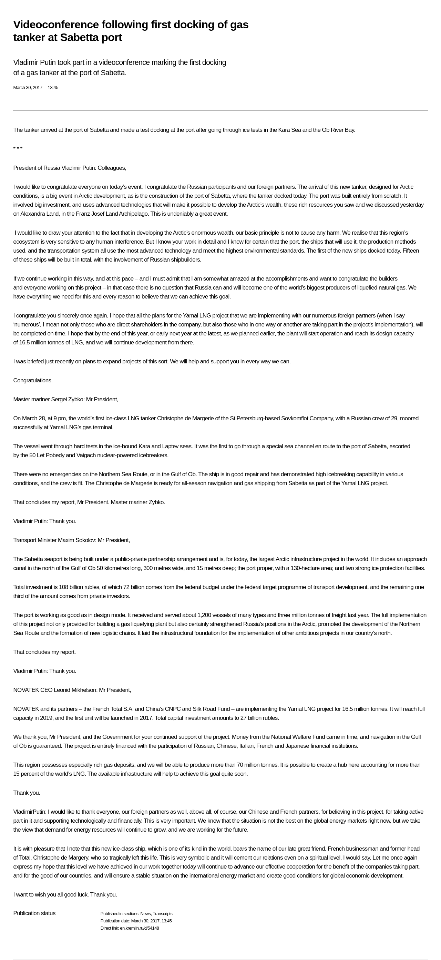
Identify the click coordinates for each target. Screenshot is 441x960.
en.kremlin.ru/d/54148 (139, 928)
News (145, 913)
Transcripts (162, 913)
